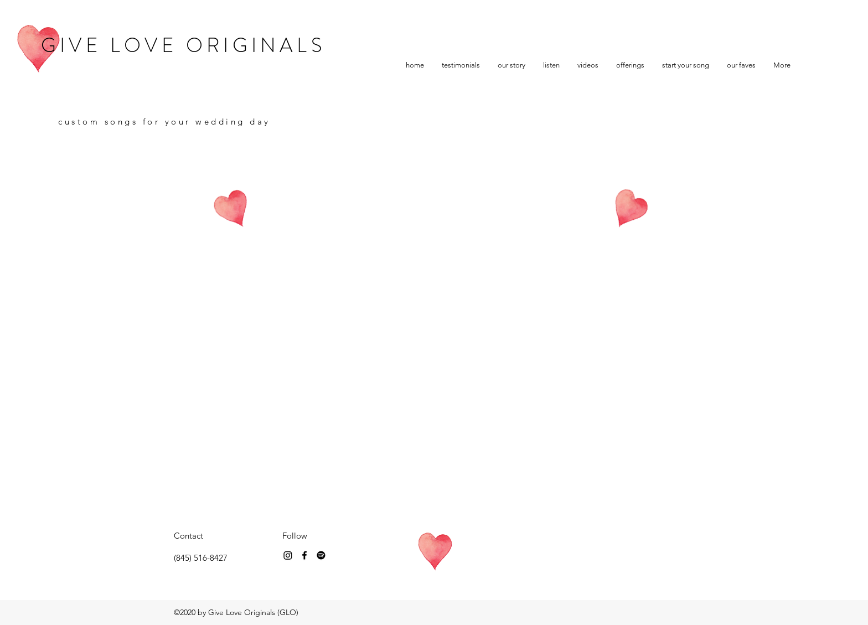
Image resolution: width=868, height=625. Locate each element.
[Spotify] (321, 555)
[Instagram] (287, 555)
